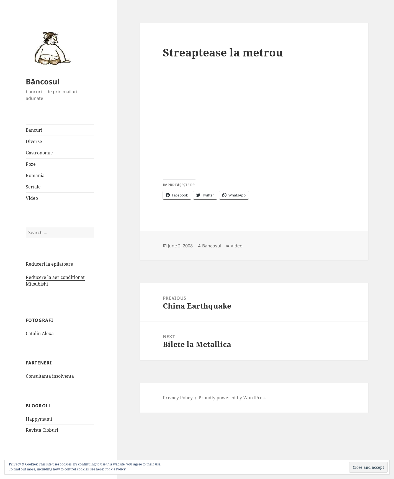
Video (32, 198)
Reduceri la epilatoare (49, 264)
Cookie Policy (115, 469)
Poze (31, 164)
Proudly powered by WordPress (232, 398)
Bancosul (211, 246)
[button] (51, 48)
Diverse (34, 141)
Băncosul (43, 81)
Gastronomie (39, 153)
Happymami (39, 419)
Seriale (33, 187)
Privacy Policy (178, 398)
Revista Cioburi (42, 430)
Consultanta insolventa (50, 376)
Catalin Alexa (40, 333)
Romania (35, 175)
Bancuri (34, 130)
